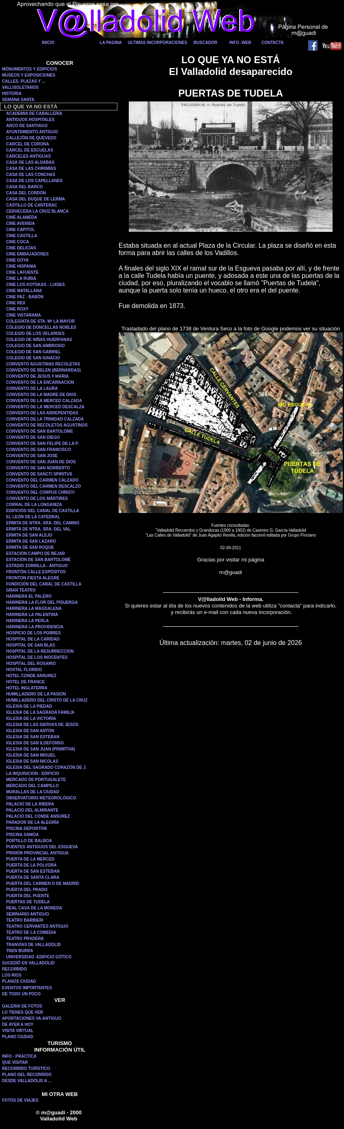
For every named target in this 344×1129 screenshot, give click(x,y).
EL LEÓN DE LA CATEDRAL (33, 517)
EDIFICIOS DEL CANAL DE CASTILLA (42, 510)
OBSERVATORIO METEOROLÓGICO (41, 798)
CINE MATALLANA (24, 290)
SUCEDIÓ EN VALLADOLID (28, 963)
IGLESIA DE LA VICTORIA (31, 718)
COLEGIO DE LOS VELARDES (35, 333)
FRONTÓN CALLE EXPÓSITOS (36, 572)
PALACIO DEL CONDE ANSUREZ (38, 816)
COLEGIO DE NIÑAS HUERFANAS (39, 339)
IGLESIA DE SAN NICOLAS (32, 761)
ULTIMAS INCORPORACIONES (157, 42)
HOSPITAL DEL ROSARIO (31, 663)
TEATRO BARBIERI (24, 920)
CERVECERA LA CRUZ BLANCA (37, 211)
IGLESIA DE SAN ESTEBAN (33, 737)
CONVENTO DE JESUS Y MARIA (37, 376)
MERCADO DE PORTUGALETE (36, 779)
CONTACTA (272, 42)
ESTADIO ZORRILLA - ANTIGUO (37, 565)
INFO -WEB (240, 42)
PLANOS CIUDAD (19, 981)
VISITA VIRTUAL (17, 1030)
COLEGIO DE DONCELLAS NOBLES (41, 327)
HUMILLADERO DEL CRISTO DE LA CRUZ (47, 700)
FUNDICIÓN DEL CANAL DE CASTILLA (44, 584)
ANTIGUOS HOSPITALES (30, 119)
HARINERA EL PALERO (29, 596)
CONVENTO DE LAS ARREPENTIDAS (42, 413)
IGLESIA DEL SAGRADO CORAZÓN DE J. (46, 767)
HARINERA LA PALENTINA (32, 614)
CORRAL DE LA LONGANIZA (34, 504)
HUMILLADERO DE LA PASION (36, 694)
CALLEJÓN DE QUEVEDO (31, 138)
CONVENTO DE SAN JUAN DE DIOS (41, 462)
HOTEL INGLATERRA (26, 688)
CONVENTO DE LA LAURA (32, 388)
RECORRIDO (14, 969)
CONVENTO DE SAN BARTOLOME (39, 431)
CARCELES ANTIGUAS (28, 156)
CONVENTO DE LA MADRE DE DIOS (41, 394)
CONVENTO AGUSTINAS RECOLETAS (43, 364)
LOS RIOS (12, 975)
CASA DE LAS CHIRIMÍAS (31, 168)
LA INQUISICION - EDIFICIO (32, 773)
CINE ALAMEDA (21, 217)
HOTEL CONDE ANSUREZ (31, 675)
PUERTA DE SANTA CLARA (33, 877)
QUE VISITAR (15, 1062)
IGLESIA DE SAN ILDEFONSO (35, 743)
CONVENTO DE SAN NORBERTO (38, 468)
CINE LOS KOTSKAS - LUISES (35, 284)
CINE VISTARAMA (23, 315)
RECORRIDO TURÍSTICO (26, 1068)
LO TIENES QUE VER (22, 1012)
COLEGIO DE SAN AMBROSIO (35, 345)
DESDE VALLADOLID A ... (26, 1080)
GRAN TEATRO (21, 590)
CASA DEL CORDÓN (26, 193)
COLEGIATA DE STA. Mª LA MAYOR (40, 321)
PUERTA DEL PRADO (27, 889)
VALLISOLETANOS (20, 87)
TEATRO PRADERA (25, 938)
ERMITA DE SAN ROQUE (30, 547)
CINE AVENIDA (20, 223)
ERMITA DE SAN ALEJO (29, 535)
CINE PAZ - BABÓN (24, 297)
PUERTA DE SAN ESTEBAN (33, 871)
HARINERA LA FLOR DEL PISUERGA (42, 602)
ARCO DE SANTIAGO (27, 125)
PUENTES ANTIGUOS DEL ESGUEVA (42, 847)
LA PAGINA (111, 42)
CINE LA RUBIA (21, 278)
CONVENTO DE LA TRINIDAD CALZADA (45, 419)
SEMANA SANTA (18, 99)
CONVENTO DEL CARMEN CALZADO (42, 480)
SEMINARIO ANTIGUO (27, 914)
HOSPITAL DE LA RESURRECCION (40, 651)
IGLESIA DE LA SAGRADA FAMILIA (40, 712)
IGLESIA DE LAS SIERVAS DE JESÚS (42, 724)
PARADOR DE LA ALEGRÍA (32, 822)
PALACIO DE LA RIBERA (30, 804)
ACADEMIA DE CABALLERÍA (34, 113)
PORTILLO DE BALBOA (29, 840)
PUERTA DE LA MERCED (30, 859)
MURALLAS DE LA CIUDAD (32, 792)
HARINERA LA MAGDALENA (34, 608)
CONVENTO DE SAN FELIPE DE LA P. (42, 443)
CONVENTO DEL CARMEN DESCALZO (43, 486)
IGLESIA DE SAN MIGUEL (31, 755)
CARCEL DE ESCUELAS (29, 150)
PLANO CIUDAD (17, 1036)
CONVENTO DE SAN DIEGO (33, 437)
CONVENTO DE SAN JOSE (32, 455)
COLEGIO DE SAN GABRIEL (33, 352)
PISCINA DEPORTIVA (26, 828)
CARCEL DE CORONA (27, 144)
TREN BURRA (19, 951)
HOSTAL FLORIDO (24, 669)
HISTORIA (12, 93)
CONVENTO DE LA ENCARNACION (40, 382)
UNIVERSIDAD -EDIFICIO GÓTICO (39, 957)
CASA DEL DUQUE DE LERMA (35, 199)
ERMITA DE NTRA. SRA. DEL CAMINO (42, 523)
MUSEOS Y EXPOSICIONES (28, 75)
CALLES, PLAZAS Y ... (23, 81)
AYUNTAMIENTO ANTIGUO (32, 132)
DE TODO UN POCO (21, 994)
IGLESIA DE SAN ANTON (30, 730)
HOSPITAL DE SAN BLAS (30, 645)
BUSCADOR (205, 42)
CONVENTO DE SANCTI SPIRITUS (39, 474)
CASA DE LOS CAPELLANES (34, 180)
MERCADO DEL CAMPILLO (32, 785)
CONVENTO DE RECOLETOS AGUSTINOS (47, 425)
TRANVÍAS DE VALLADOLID (33, 944)
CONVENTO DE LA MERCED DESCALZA (45, 407)
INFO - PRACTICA (19, 1056)
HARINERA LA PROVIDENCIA (34, 627)
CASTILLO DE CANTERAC (31, 205)
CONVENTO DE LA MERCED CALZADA (44, 400)
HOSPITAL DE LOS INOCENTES (37, 657)
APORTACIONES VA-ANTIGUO (31, 1018)
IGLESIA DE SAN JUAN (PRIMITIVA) (40, 749)
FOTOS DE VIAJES (20, 1100)
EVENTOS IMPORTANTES (27, 988)
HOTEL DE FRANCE (25, 682)
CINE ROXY (17, 309)
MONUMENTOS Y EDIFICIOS (29, 69)
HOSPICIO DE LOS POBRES (33, 633)
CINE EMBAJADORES (27, 254)
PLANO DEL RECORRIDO (27, 1074)
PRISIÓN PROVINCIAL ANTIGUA (37, 853)
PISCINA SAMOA (22, 834)
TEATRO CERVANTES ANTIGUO (37, 926)
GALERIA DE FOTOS (22, 1006)
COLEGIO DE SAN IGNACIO (33, 358)
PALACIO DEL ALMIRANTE (32, 810)
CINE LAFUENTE (22, 272)
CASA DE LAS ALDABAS (30, 162)
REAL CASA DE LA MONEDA (34, 908)
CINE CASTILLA (21, 235)
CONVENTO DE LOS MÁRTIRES (37, 498)
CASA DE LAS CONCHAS (30, 174)
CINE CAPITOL (20, 229)
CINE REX (15, 303)
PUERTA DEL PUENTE (27, 896)
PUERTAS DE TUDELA (28, 902)
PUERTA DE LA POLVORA (31, 865)
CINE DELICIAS (21, 248)
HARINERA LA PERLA (27, 620)
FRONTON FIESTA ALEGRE (33, 578)
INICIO (48, 42)
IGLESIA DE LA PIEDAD (29, 706)
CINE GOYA (17, 260)
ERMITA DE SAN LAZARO (31, 541)
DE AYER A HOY (17, 1024)
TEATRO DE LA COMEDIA (31, 932)
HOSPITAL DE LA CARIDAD (33, 639)
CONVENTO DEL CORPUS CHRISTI (40, 492)
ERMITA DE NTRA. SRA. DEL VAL (38, 529)
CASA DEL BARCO (24, 187)
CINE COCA (17, 242)
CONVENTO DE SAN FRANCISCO (38, 449)
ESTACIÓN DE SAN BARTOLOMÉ (38, 559)
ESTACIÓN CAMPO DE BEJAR (35, 553)
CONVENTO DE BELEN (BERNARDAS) (43, 370)
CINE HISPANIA (21, 266)
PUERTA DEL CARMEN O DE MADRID (42, 883)
